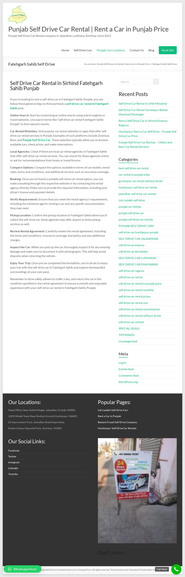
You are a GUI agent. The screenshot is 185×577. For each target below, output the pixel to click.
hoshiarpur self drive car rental (138, 187)
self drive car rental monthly (136, 290)
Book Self (168, 50)
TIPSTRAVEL (127, 334)
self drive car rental (130, 277)
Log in (122, 362)
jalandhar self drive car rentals (137, 193)
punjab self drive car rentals (136, 219)
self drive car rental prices (135, 296)
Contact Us (137, 50)
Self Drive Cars (83, 50)
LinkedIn (13, 468)
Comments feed (129, 375)
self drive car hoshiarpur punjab (138, 232)
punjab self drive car (131, 213)
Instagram (14, 462)
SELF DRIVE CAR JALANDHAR (138, 238)
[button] (22, 569)
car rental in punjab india (134, 174)
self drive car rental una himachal (139, 309)
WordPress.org (128, 382)
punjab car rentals (130, 206)
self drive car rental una (133, 302)
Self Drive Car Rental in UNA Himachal (143, 103)
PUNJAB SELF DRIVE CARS (136, 226)
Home (65, 50)
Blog (151, 50)
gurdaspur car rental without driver (141, 181)
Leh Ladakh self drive (132, 200)
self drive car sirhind (131, 322)
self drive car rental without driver (140, 315)
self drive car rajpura (131, 270)
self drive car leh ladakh (133, 251)
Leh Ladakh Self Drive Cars (113, 410)
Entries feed (126, 369)
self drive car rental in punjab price (140, 283)
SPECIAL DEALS (129, 328)
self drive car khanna (131, 245)
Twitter (12, 456)
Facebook (13, 450)
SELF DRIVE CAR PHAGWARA (138, 264)
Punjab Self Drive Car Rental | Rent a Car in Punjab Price (88, 29)
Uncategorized (128, 341)
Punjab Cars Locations (111, 50)
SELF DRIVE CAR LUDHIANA (137, 258)
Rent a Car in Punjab (109, 416)
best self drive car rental (134, 168)
